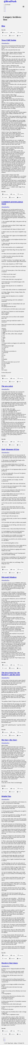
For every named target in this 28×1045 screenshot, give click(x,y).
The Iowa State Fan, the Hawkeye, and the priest (10, 674)
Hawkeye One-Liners (9, 963)
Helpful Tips (6, 796)
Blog (3, 26)
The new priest (7, 386)
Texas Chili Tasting (8, 40)
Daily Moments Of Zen (10, 449)
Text (8, 43)
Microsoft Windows (9, 577)
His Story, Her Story (9, 740)
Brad (6, 43)
